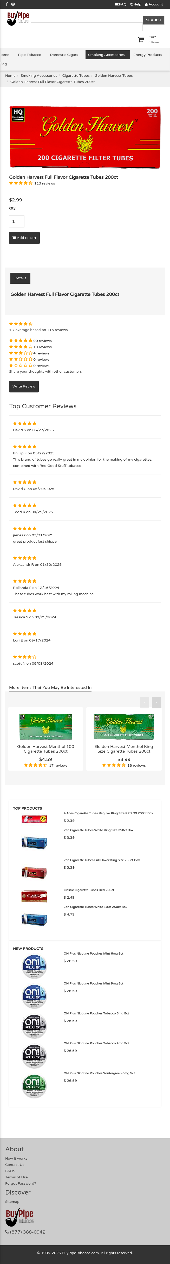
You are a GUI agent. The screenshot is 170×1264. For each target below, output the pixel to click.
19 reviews (42, 347)
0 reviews (41, 359)
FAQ (120, 4)
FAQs (10, 1171)
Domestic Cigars (64, 55)
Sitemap (12, 1201)
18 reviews (136, 765)
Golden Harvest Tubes (114, 75)
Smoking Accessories (106, 55)
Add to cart (24, 238)
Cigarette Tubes (76, 75)
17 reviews (58, 765)
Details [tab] (20, 278)
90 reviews (42, 341)
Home (10, 75)
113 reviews (44, 183)
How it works (16, 1158)
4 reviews (41, 353)
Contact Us (14, 1165)
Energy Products (147, 55)
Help (135, 4)
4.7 (12, 330)
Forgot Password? (20, 1183)
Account (154, 4)
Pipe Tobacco (29, 55)
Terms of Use (16, 1177)
